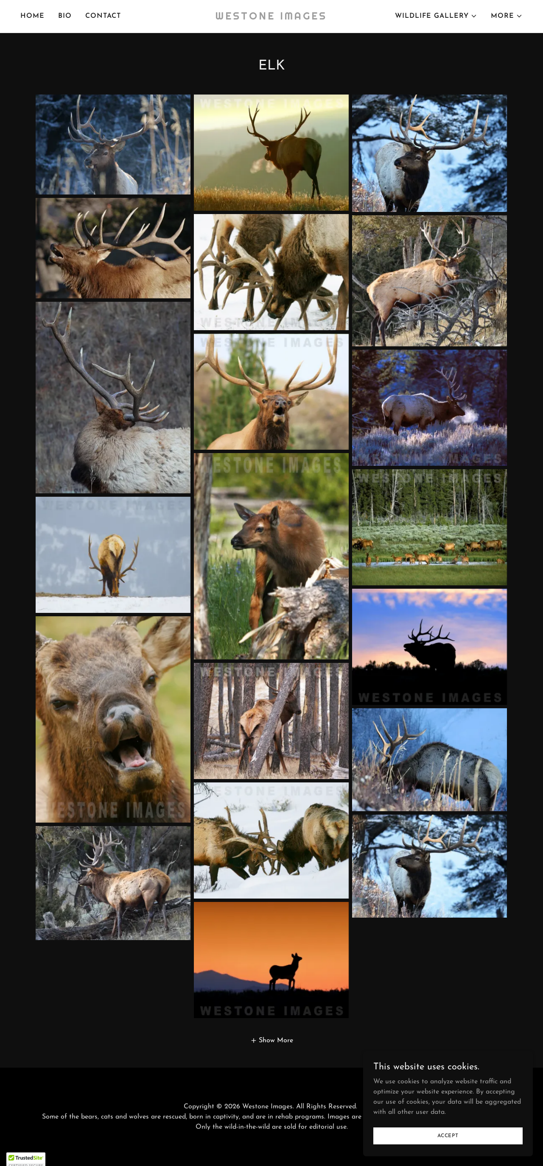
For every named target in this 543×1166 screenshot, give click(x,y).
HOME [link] (32, 16)
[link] (271, 17)
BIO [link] (65, 16)
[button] (436, 16)
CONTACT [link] (103, 16)
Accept (448, 1135)
